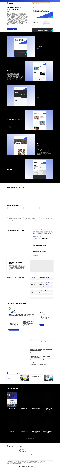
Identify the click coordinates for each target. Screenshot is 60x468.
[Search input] (40, 3)
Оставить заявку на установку (12, 29)
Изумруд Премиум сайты (42, 282)
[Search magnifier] (49, 3)
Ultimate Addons (48, 282)
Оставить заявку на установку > (37, 236)
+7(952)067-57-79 (46, 445)
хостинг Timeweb (48, 234)
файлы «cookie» (22, 461)
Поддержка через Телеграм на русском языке (45, 297)
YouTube (52, 461)
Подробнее (9, 378)
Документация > (35, 255)
